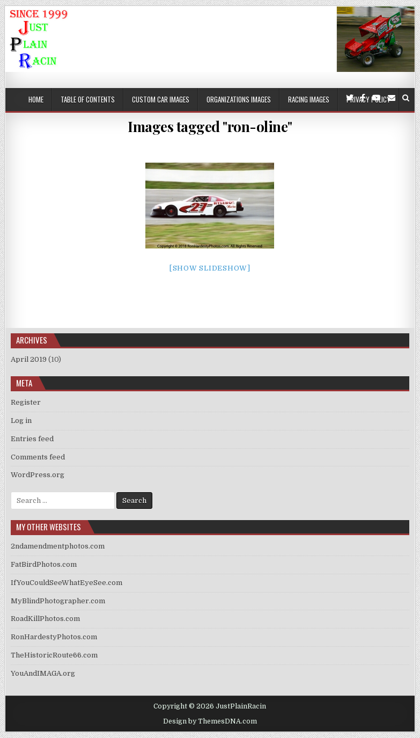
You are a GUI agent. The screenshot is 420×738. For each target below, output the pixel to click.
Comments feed (38, 457)
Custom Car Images (160, 99)
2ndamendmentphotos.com (58, 546)
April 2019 (29, 359)
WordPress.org (37, 475)
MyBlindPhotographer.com (58, 601)
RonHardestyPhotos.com (54, 637)
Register (26, 402)
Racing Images (308, 99)
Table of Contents (88, 99)
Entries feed (32, 439)
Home (35, 99)
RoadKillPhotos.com (45, 619)
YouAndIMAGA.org (43, 673)
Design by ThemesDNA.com (210, 721)
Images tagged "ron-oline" (210, 126)
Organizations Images (239, 99)
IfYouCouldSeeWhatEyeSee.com (66, 583)
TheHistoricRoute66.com (54, 655)
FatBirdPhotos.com (44, 564)
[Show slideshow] (210, 268)
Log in (21, 421)
